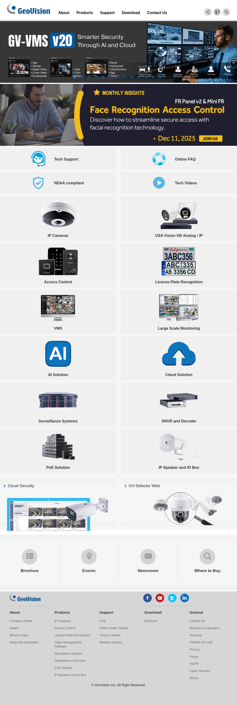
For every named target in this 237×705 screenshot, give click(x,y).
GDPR (194, 662)
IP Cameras (62, 620)
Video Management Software (67, 643)
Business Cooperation (205, 627)
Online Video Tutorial (113, 627)
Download (118, 11)
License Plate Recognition (72, 634)
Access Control (64, 627)
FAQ (102, 620)
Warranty (196, 634)
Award (14, 627)
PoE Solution (63, 666)
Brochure (151, 620)
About (62, 11)
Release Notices (110, 641)
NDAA (194, 677)
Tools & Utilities (109, 634)
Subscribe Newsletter (24, 641)
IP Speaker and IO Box (70, 674)
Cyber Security (200, 669)
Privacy (195, 648)
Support (98, 11)
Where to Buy (19, 634)
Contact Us (139, 11)
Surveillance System (68, 652)
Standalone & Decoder (70, 659)
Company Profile (21, 620)
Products (80, 11)
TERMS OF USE (201, 641)
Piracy (194, 655)
